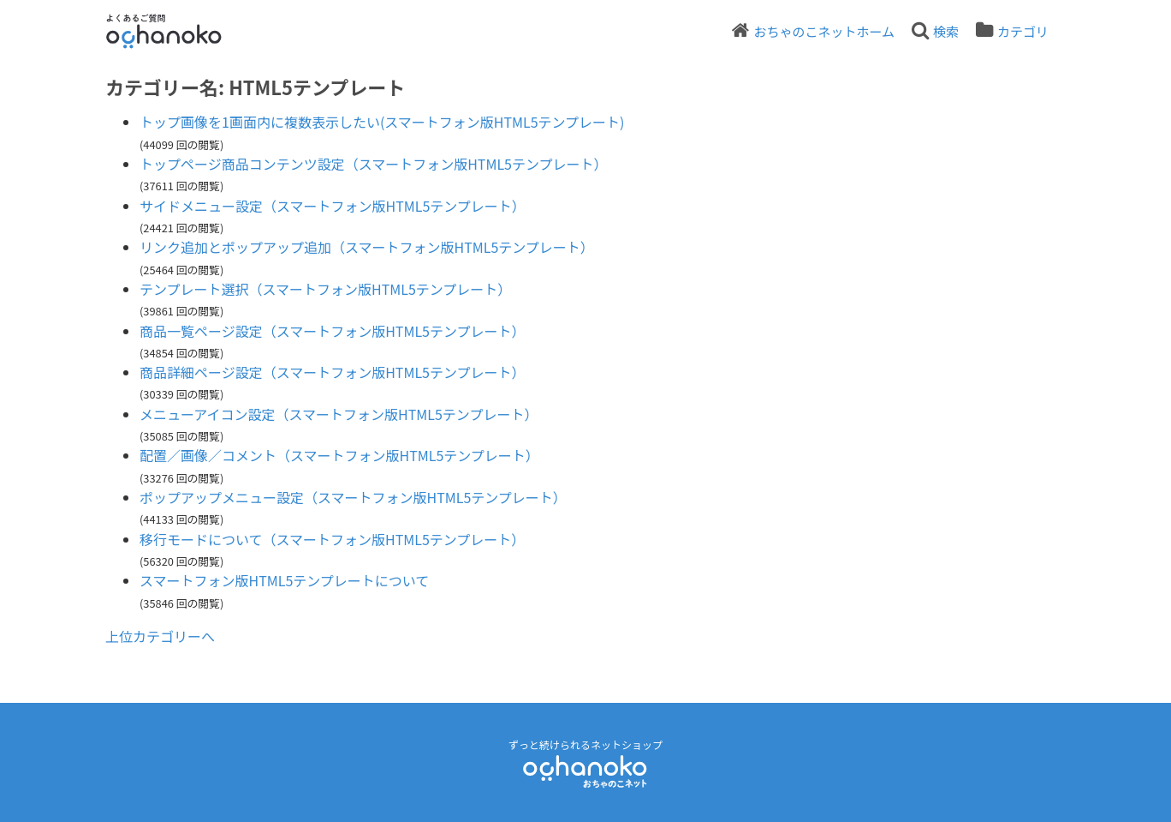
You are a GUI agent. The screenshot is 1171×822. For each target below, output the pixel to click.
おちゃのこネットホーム (824, 31)
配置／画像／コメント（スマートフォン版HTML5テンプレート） (339, 455)
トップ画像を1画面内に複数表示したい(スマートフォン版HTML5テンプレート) (382, 121)
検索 (946, 31)
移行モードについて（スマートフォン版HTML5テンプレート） (332, 539)
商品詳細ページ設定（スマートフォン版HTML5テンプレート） (333, 372)
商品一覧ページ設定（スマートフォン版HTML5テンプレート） (333, 331)
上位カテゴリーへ (160, 636)
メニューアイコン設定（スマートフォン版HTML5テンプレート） (339, 414)
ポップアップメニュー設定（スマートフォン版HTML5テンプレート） (353, 497)
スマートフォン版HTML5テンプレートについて (284, 580)
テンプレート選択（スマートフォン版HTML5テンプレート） (325, 289)
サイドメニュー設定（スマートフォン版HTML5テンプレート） (333, 205)
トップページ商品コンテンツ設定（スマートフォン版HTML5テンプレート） (374, 163)
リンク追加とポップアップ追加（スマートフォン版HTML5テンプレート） (367, 247)
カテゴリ (1023, 31)
